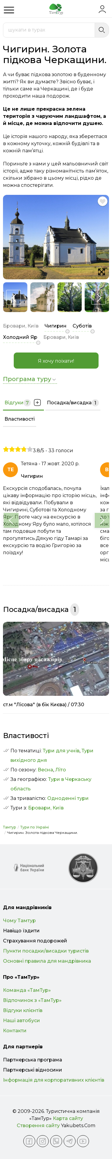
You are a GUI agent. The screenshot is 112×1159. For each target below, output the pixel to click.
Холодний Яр (20, 337)
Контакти (15, 1030)
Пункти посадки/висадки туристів (46, 951)
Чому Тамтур (19, 920)
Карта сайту (68, 1118)
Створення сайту (38, 1125)
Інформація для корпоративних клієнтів (53, 1080)
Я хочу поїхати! (56, 361)
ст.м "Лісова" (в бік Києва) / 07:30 (43, 704)
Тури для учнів (61, 751)
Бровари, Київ (46, 808)
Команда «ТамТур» (27, 990)
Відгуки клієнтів (22, 1010)
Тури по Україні (34, 827)
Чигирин (56, 326)
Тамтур (9, 827)
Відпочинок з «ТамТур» (32, 1000)
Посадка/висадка (73, 402)
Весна (45, 770)
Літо (60, 770)
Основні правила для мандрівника (47, 961)
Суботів (82, 326)
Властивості (19, 419)
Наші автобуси (21, 1020)
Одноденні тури (68, 798)
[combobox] (49, 30)
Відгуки (23, 402)
